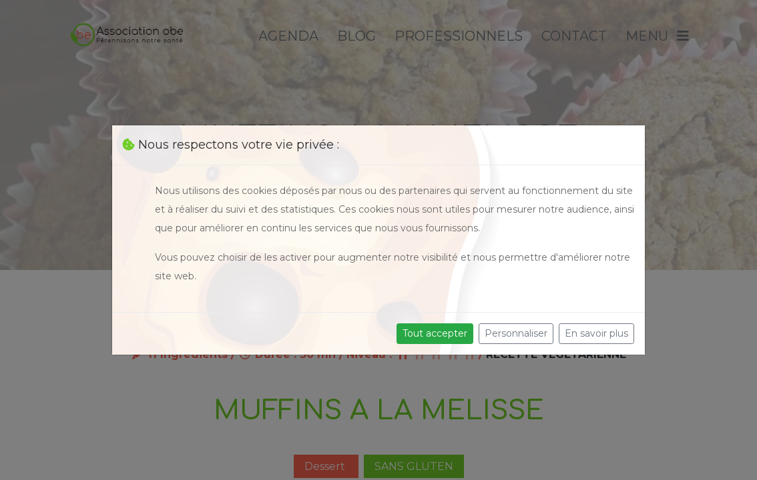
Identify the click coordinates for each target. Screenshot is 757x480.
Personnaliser (516, 333)
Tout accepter (435, 333)
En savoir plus (596, 333)
